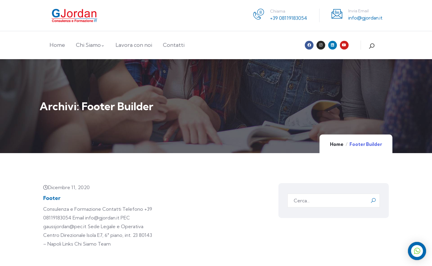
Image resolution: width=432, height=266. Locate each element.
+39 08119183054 (288, 18)
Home (337, 144)
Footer (52, 198)
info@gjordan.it (365, 18)
